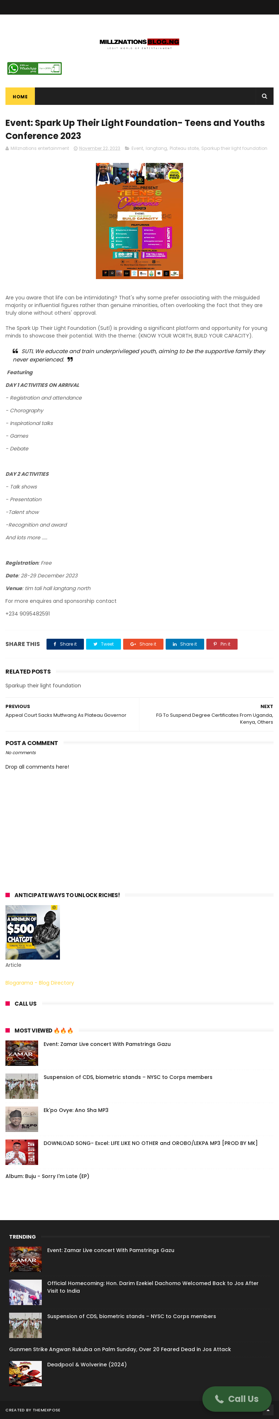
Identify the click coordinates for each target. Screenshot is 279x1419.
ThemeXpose (47, 1410)
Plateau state (184, 148)
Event (137, 148)
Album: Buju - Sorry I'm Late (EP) (47, 1176)
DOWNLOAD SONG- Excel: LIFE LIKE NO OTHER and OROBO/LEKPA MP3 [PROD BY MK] (151, 1143)
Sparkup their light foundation (234, 148)
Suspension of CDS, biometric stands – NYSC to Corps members (128, 1077)
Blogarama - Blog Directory (39, 982)
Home (20, 97)
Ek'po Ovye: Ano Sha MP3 (76, 1110)
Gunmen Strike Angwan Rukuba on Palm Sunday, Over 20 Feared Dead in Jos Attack (120, 1349)
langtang (156, 148)
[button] (237, 1399)
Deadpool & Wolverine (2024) (87, 1364)
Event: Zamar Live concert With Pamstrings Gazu (107, 1044)
